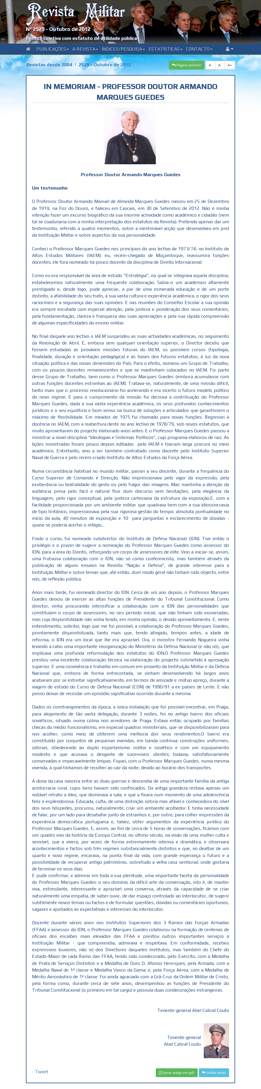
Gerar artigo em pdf (176, 1073)
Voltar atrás (214, 1073)
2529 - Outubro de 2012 (105, 64)
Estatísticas (166, 49)
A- (210, 65)
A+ (230, 65)
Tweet (41, 1071)
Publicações (52, 49)
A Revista (85, 49)
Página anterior (186, 65)
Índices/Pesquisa (123, 49)
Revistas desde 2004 (49, 64)
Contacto (199, 49)
